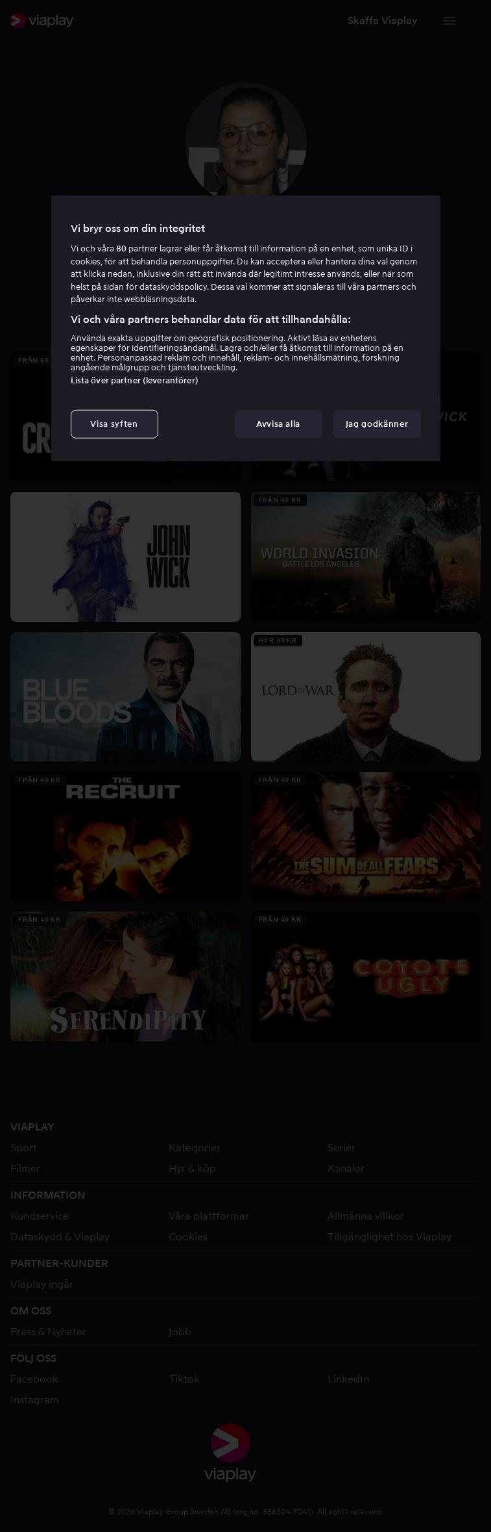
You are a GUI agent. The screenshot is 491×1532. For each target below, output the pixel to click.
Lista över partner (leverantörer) (134, 380)
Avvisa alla (278, 424)
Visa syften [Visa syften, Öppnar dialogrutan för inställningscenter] (114, 424)
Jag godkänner (377, 424)
